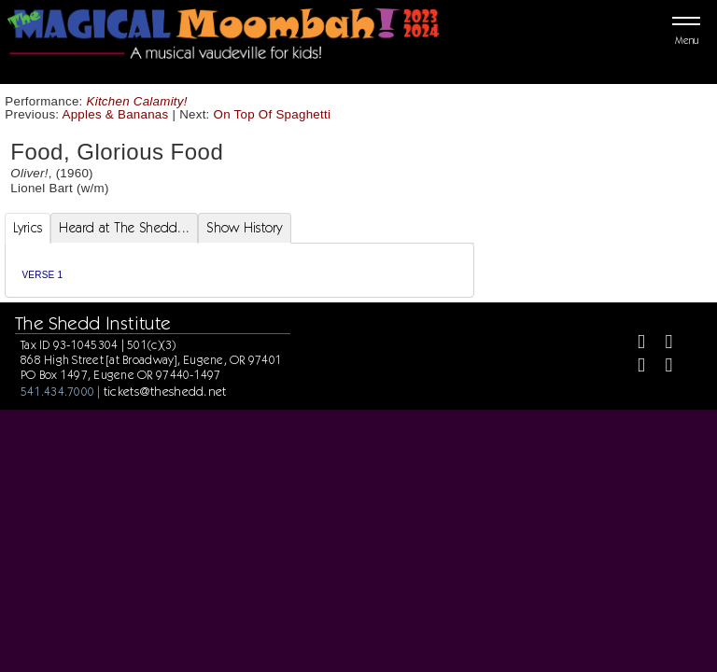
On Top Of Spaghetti (272, 114)
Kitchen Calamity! (137, 101)
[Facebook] (633, 344)
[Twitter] (660, 344)
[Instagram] (633, 367)
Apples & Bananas (116, 114)
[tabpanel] (239, 270)
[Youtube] (660, 367)
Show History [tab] (244, 227)
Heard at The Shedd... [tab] (124, 227)
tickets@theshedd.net (165, 391)
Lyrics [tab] (28, 227)
